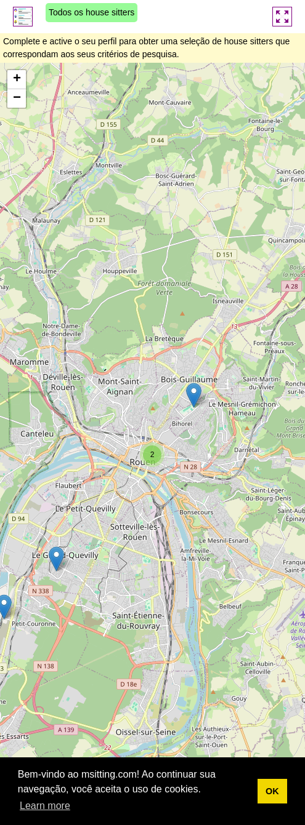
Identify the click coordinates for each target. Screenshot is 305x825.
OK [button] (272, 791)
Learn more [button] (45, 805)
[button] (56, 559)
